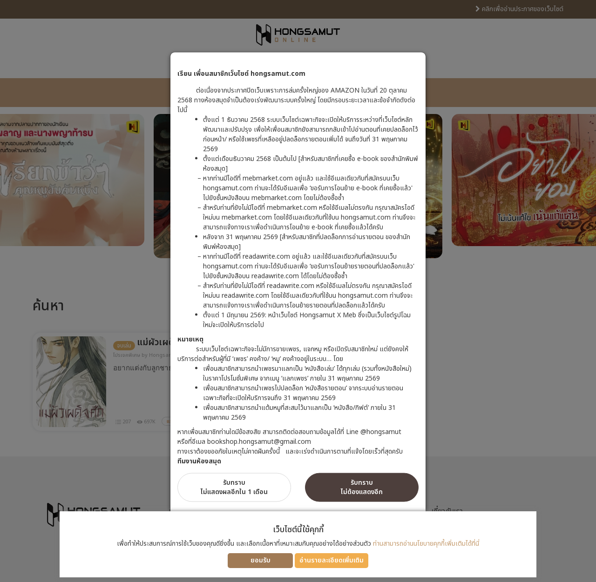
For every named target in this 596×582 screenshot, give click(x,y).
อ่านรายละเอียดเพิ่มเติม (331, 560)
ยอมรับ (261, 560)
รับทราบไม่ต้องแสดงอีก (362, 486)
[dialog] (298, 291)
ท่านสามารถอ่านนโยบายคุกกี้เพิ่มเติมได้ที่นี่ (426, 544)
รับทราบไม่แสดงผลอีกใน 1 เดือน (234, 486)
